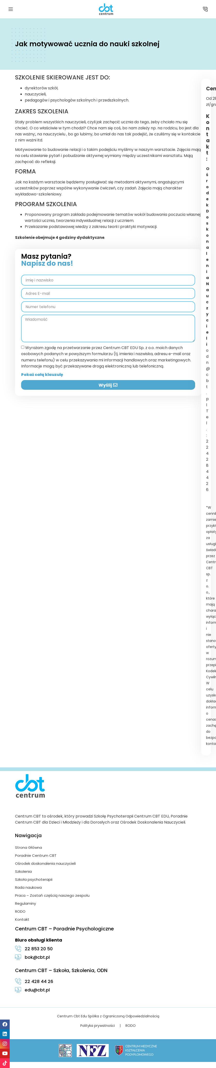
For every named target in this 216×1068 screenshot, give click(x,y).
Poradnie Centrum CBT (36, 855)
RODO (20, 911)
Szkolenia (23, 871)
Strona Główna (28, 847)
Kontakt (22, 919)
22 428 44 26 (207, 465)
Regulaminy (25, 903)
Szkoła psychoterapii (33, 879)
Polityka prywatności (97, 1025)
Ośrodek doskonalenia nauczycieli (45, 863)
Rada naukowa (28, 887)
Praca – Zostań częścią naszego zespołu (52, 895)
